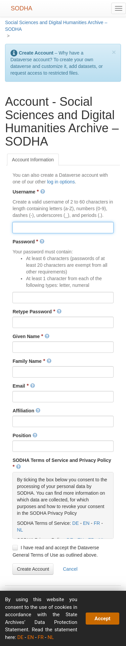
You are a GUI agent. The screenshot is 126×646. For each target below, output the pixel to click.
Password (28, 241)
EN (86, 523)
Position (24, 435)
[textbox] (62, 227)
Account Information (33, 159)
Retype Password (36, 311)
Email (23, 386)
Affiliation (26, 410)
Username (28, 191)
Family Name (31, 361)
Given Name (30, 336)
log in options (61, 181)
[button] (32, 569)
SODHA (21, 8)
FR (97, 523)
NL (20, 530)
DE (75, 523)
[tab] (33, 160)
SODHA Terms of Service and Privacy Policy (61, 464)
